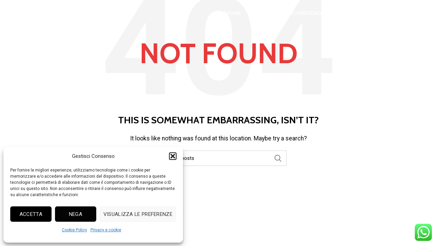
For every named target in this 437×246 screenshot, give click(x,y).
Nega (75, 214)
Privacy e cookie (105, 230)
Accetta (30, 214)
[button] (172, 156)
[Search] (218, 158)
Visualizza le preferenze (137, 214)
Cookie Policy (74, 230)
